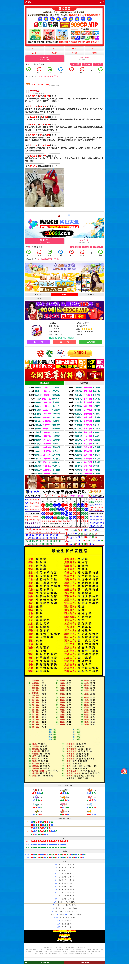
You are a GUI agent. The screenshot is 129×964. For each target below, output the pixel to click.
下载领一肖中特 (84, 962)
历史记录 (100, 2)
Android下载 (38, 342)
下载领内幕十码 (37, 962)
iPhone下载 (64, 342)
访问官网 (90, 342)
